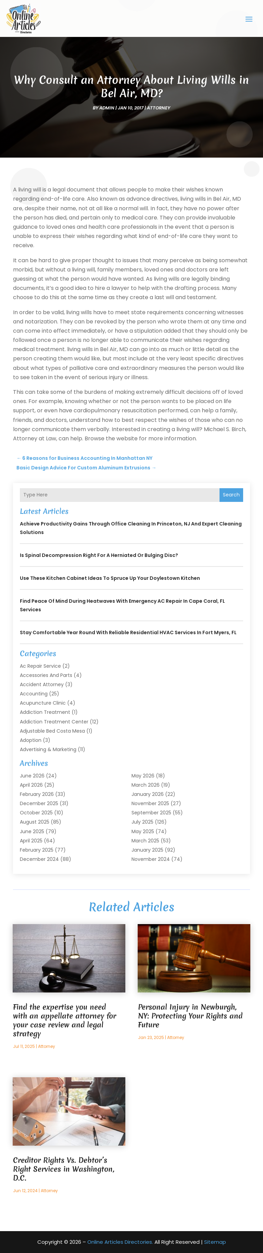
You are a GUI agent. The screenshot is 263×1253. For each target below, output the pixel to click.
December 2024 (39, 859)
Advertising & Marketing (48, 749)
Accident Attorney (42, 684)
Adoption (30, 740)
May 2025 (143, 831)
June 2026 (32, 775)
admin (106, 108)
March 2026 (146, 785)
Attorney (158, 108)
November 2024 (151, 859)
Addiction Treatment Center (54, 721)
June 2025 (32, 831)
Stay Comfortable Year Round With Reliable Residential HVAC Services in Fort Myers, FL (128, 632)
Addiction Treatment (45, 712)
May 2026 (143, 775)
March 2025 (145, 840)
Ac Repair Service (40, 666)
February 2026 (37, 794)
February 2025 (36, 850)
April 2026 (31, 785)
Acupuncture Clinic (43, 702)
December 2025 (39, 803)
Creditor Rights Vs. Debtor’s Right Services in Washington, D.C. (63, 1169)
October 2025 (36, 812)
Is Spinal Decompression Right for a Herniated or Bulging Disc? (99, 555)
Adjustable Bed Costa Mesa (52, 731)
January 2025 (147, 850)
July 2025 (142, 821)
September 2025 (151, 812)
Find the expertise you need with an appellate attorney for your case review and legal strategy (64, 1020)
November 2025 (150, 803)
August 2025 (34, 821)
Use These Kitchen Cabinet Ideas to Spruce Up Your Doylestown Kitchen (110, 578)
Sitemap (215, 1241)
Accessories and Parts (46, 675)
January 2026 (148, 794)
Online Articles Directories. (120, 1241)
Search (231, 494)
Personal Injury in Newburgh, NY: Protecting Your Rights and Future (190, 1016)
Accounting (34, 693)
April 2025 (31, 840)
